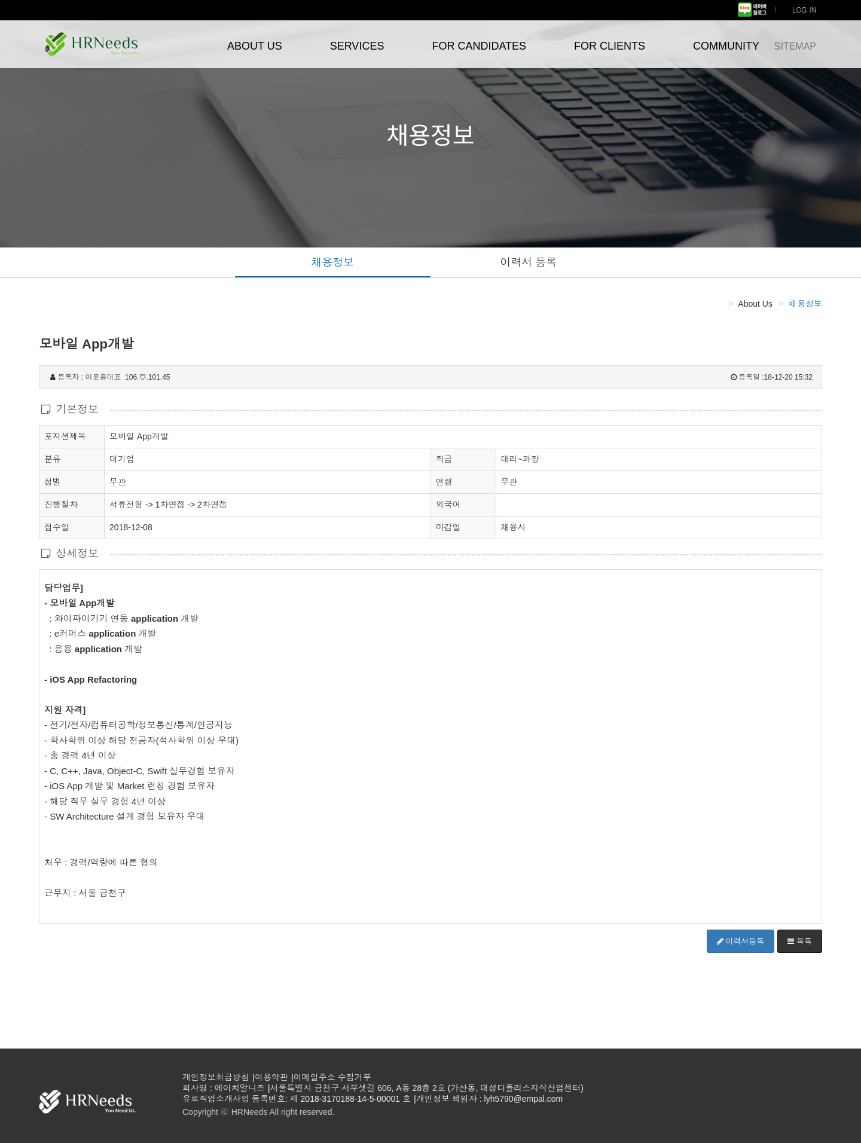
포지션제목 (65, 435)
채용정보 (332, 262)
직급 (443, 459)
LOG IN (804, 9)
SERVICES (357, 46)
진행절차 (61, 504)
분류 (52, 458)
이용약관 (271, 1077)
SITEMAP (795, 46)
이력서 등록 (528, 262)
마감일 (447, 527)
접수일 (56, 526)
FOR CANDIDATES (479, 46)
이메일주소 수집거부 (332, 1077)
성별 (52, 481)
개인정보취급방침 (215, 1077)
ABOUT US (254, 46)
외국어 (447, 504)
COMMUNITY (726, 46)
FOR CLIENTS (609, 46)
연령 (443, 482)
